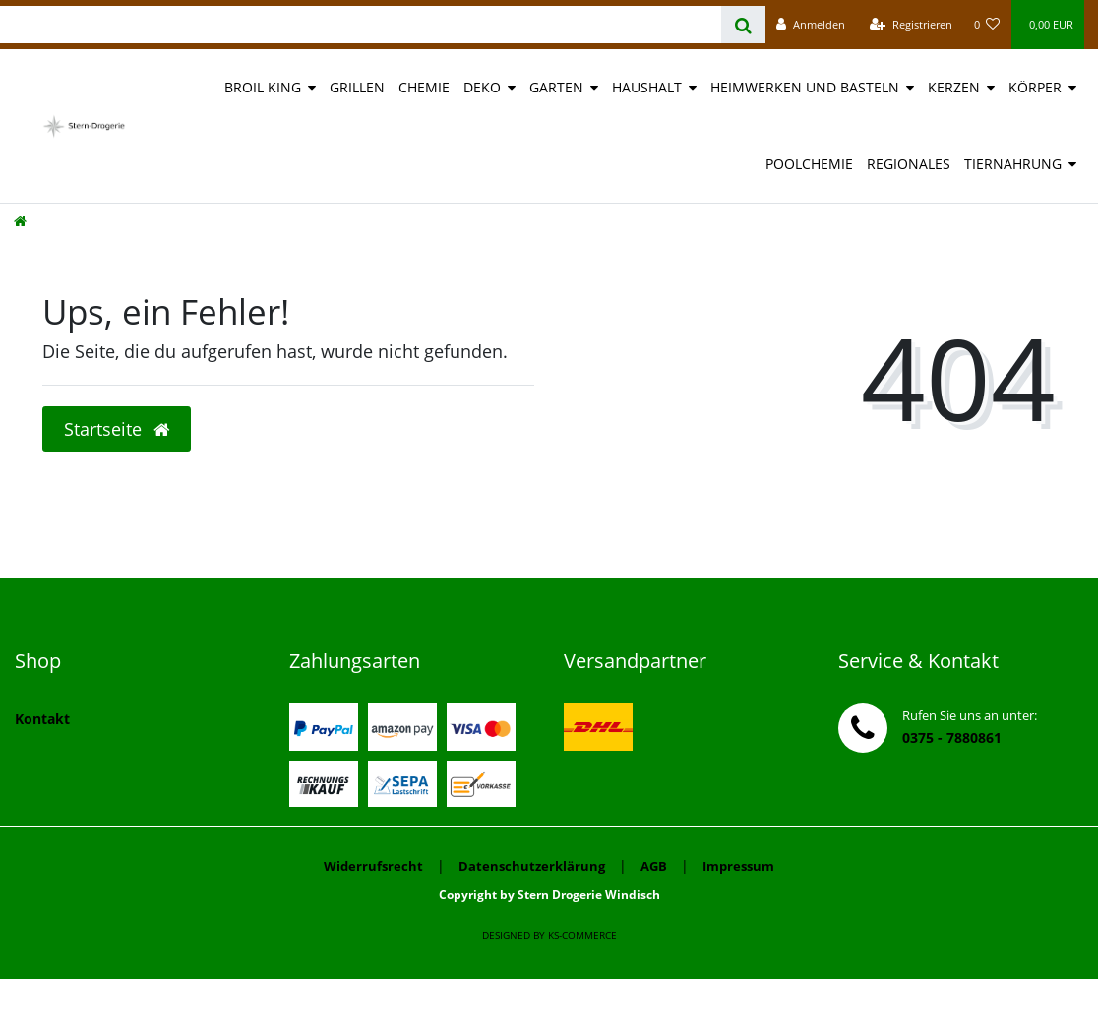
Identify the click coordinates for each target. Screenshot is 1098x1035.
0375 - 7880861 (952, 737)
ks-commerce (582, 935)
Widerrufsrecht (373, 866)
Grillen (357, 87)
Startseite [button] (116, 429)
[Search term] (360, 24)
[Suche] (743, 24)
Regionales (908, 163)
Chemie (424, 87)
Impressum (738, 866)
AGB (653, 866)
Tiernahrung (1013, 163)
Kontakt (42, 718)
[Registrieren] (911, 24)
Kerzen (954, 87)
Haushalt (647, 87)
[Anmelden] (810, 24)
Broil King (262, 87)
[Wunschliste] (987, 24)
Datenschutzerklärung (531, 866)
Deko (482, 87)
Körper (1035, 87)
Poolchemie (809, 163)
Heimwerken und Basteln (804, 87)
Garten (556, 87)
